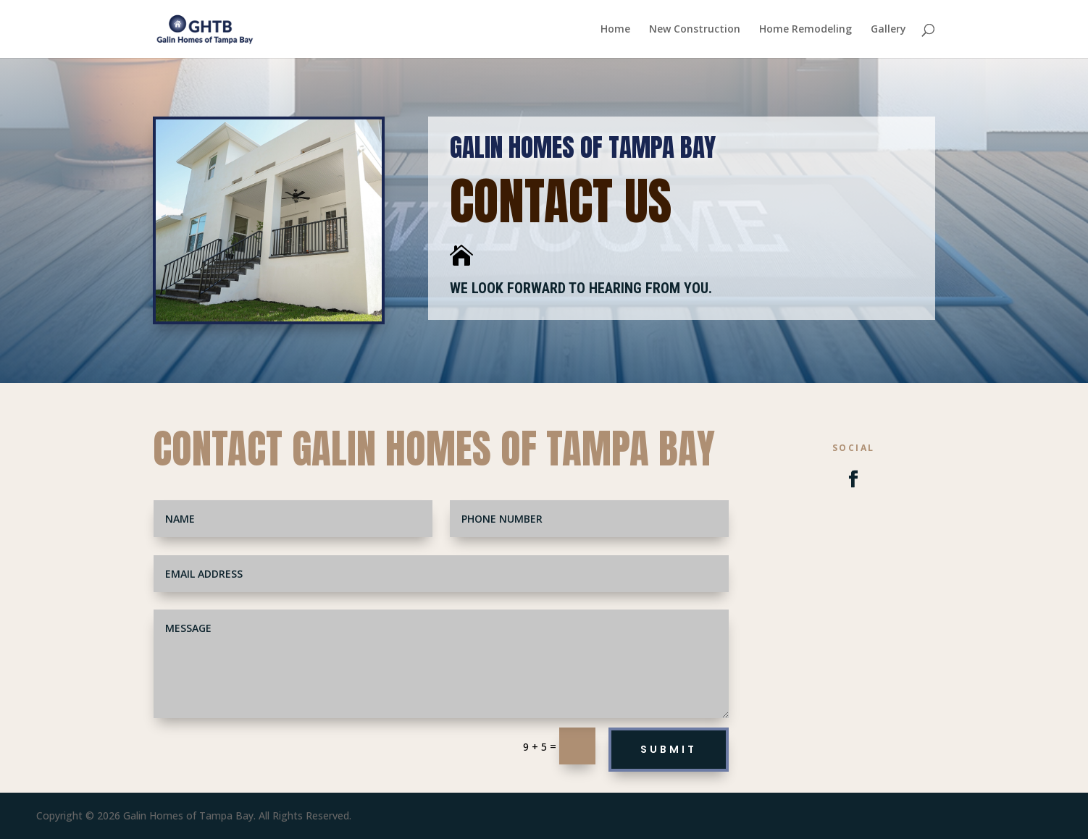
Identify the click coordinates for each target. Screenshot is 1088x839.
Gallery (888, 29)
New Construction (694, 29)
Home (615, 29)
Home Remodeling (805, 29)
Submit (668, 749)
